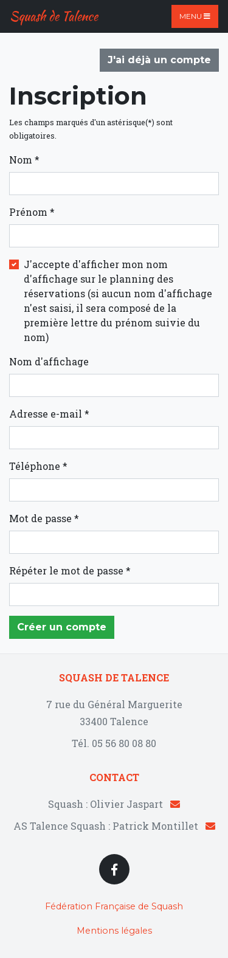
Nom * (24, 159)
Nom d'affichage (49, 361)
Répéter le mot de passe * (70, 570)
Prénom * (32, 211)
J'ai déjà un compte (159, 60)
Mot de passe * (44, 518)
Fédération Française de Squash (114, 906)
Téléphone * (38, 466)
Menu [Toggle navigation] (194, 16)
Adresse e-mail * (49, 413)
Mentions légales (114, 930)
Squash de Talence (54, 16)
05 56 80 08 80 (124, 743)
